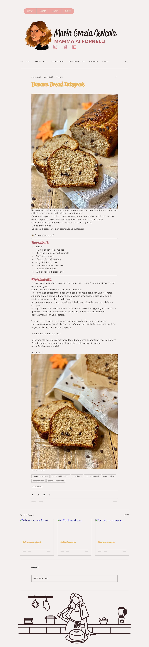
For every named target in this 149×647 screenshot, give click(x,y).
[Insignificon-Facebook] (65, 47)
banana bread (38, 481)
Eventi (105, 61)
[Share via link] (50, 494)
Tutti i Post (25, 61)
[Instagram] (55, 47)
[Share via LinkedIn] (44, 494)
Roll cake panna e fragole (32, 542)
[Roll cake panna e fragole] (37, 528)
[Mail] (74, 47)
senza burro (77, 476)
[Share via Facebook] (32, 494)
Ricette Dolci (40, 61)
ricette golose (109, 476)
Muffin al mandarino (68, 542)
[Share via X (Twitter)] (38, 494)
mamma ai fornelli (40, 476)
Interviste (93, 61)
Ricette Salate (57, 61)
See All (126, 515)
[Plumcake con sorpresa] (112, 528)
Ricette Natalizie (76, 61)
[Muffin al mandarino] (74, 528)
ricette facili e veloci (60, 476)
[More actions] (116, 77)
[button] (126, 62)
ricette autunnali (92, 476)
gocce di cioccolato (56, 481)
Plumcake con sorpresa (106, 542)
